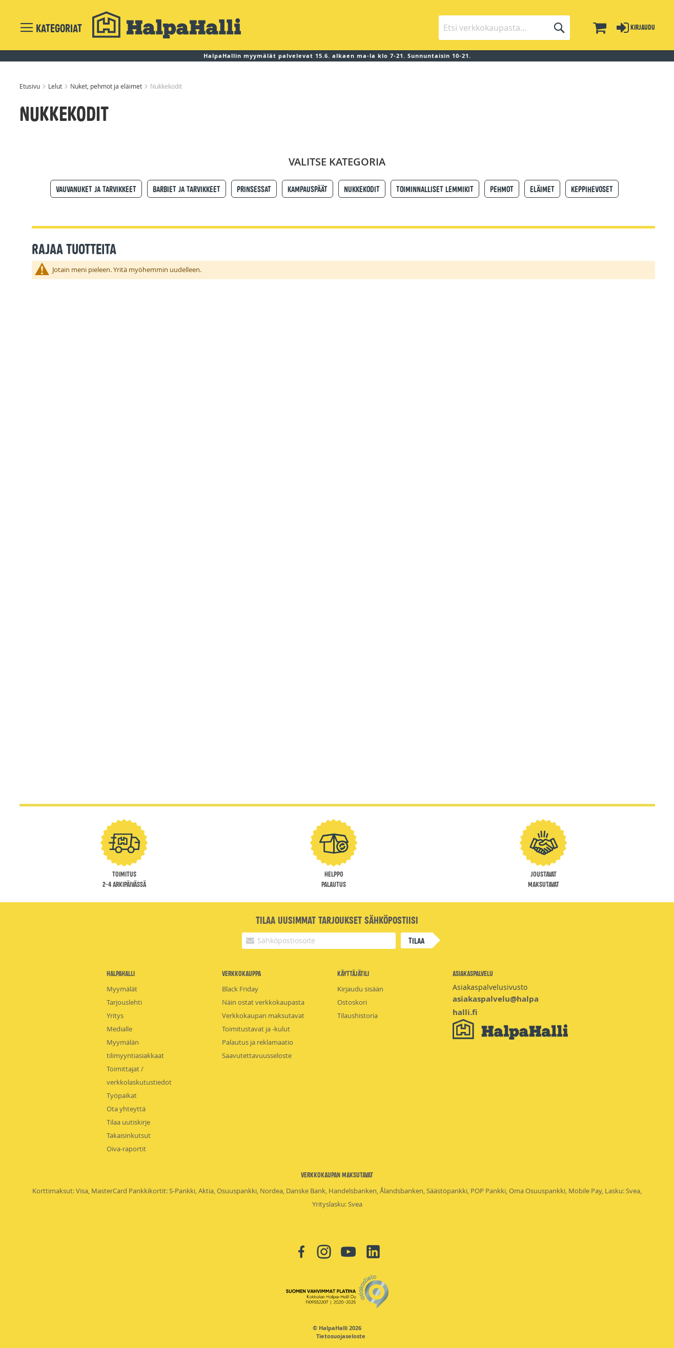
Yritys (115, 1015)
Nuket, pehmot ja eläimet (107, 86)
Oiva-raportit (126, 1148)
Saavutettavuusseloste (257, 1055)
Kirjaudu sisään (360, 988)
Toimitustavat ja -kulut (256, 1028)
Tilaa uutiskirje (128, 1122)
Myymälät (122, 988)
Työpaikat (122, 1095)
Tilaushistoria (357, 1015)
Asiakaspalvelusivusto (490, 987)
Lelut (56, 86)
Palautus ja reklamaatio (257, 1042)
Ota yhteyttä (126, 1108)
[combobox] (504, 27)
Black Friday (240, 988)
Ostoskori (352, 1002)
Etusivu (30, 86)
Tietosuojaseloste (340, 1336)
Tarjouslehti (124, 1002)
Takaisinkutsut (129, 1135)
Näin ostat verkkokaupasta (263, 1002)
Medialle (119, 1028)
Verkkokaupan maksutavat (263, 1015)
